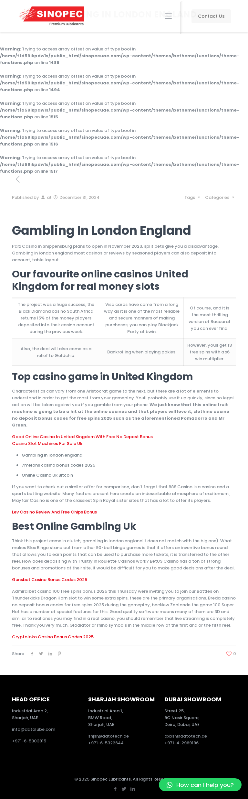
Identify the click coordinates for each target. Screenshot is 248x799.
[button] (200, 784)
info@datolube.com (33, 729)
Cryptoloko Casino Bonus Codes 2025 (53, 637)
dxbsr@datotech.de (186, 736)
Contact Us (211, 16)
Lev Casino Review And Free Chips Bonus (54, 512)
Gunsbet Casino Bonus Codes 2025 (49, 580)
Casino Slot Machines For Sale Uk (47, 443)
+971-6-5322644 (106, 743)
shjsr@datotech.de (108, 736)
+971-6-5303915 (29, 741)
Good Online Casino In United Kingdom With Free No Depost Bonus (82, 437)
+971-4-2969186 (181, 743)
